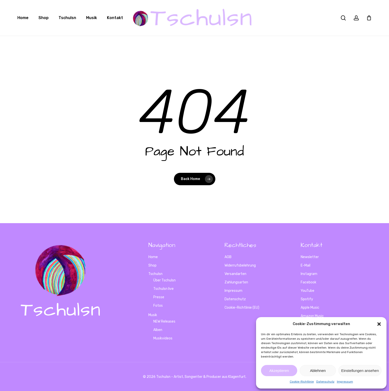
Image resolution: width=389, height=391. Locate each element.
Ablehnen (317, 370)
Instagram (309, 274)
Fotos (158, 305)
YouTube (307, 291)
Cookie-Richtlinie (302, 381)
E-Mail (305, 265)
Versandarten (235, 274)
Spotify (307, 299)
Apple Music (310, 307)
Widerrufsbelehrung (240, 265)
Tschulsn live (163, 289)
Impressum (345, 381)
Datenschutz (325, 381)
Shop (152, 265)
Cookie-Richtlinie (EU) (242, 307)
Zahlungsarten (236, 282)
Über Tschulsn (164, 280)
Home (153, 257)
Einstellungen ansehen (360, 370)
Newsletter (310, 257)
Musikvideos (162, 338)
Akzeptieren (279, 370)
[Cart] (369, 18)
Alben (157, 330)
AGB (228, 257)
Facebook (308, 282)
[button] (379, 324)
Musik (152, 315)
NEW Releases (164, 321)
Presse (158, 297)
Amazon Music (312, 316)
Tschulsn (155, 274)
